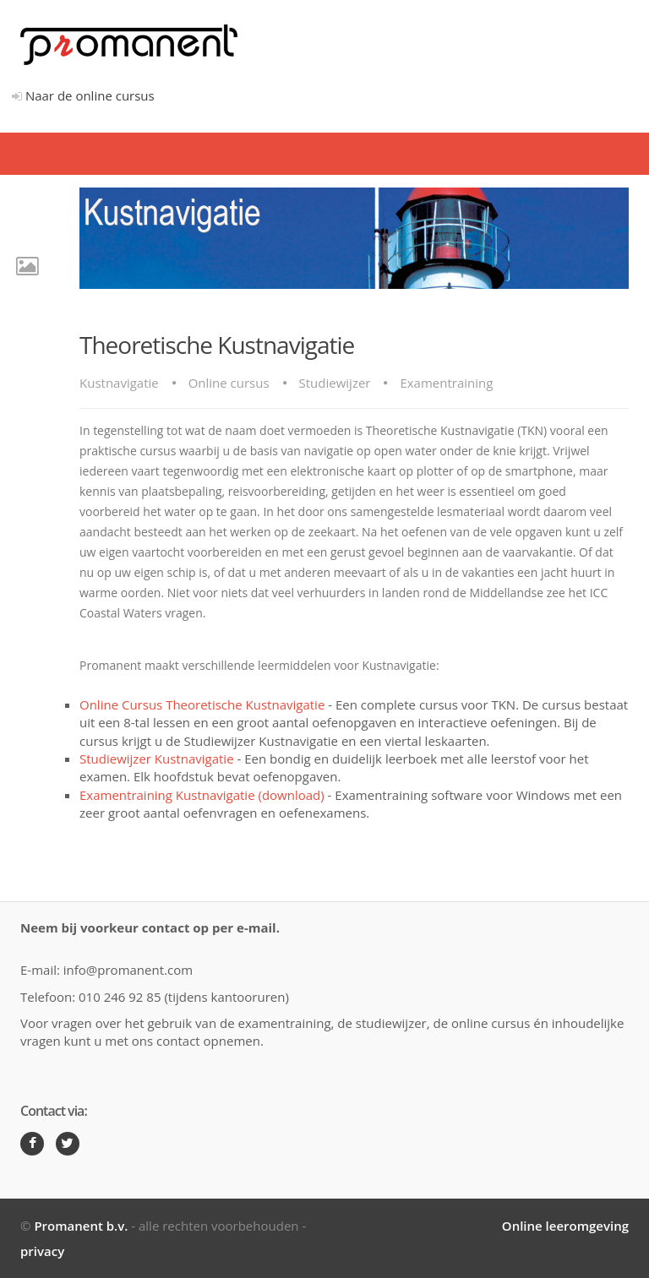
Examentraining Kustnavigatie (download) (201, 794)
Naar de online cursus (83, 95)
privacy (42, 1251)
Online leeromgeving (565, 1225)
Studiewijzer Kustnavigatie (156, 758)
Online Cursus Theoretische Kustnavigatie (201, 704)
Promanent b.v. (81, 1225)
